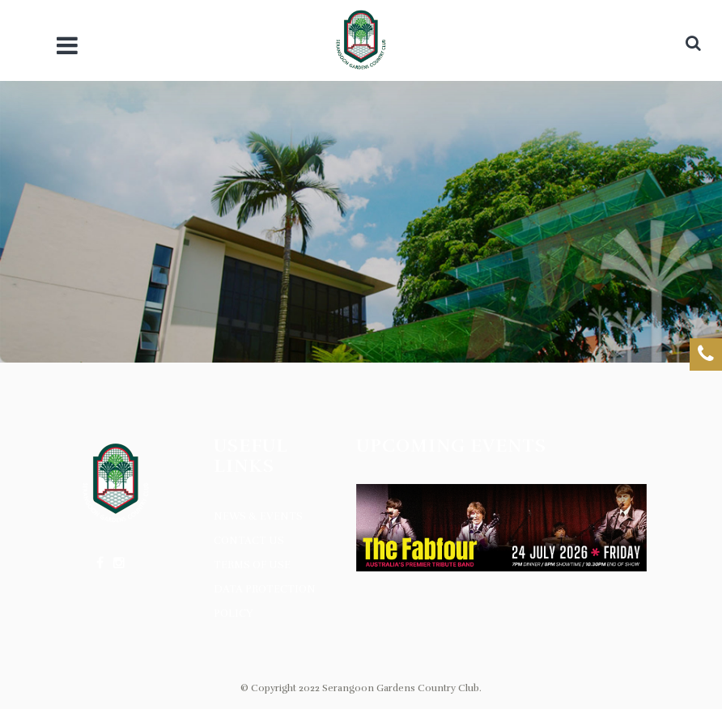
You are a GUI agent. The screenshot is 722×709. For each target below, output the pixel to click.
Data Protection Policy (265, 601)
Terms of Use (252, 564)
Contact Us (249, 540)
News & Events (258, 516)
